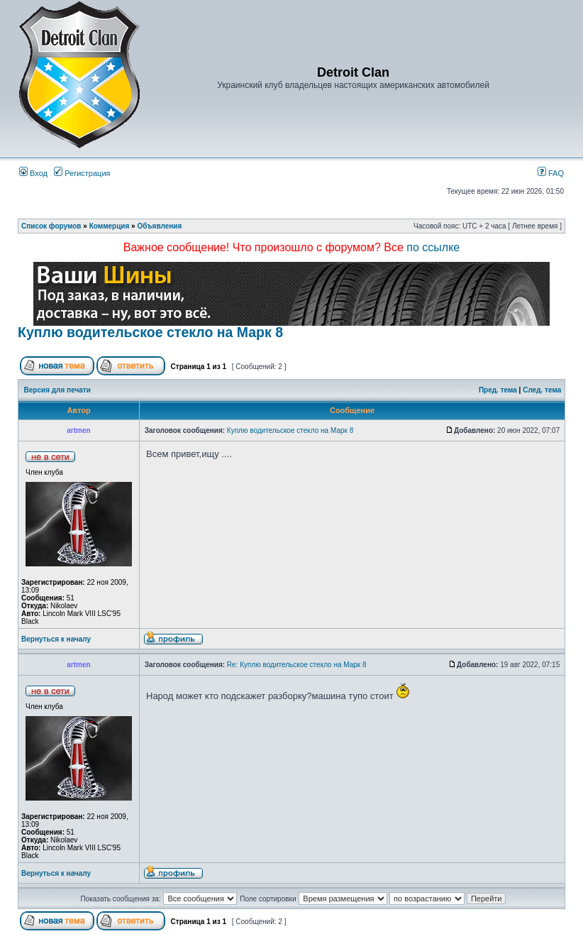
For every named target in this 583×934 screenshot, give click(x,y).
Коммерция (109, 226)
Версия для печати (57, 390)
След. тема (542, 390)
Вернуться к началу (56, 639)
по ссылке (433, 247)
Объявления (159, 226)
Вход (33, 173)
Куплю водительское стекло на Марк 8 (150, 332)
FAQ (551, 173)
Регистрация (82, 173)
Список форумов (51, 226)
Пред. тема (498, 390)
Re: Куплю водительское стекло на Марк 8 (297, 665)
